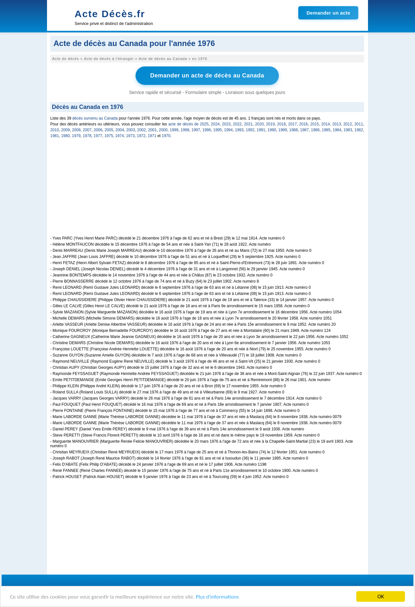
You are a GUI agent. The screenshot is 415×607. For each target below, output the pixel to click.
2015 (314, 124)
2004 (119, 130)
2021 (248, 124)
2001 (152, 130)
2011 (358, 124)
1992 (250, 130)
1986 (315, 130)
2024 (215, 124)
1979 (76, 136)
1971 (152, 136)
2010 (54, 130)
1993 (239, 130)
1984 (337, 130)
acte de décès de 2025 (188, 124)
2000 (163, 130)
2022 (237, 124)
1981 (54, 136)
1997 (196, 130)
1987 (304, 130)
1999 (174, 130)
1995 (217, 130)
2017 (292, 124)
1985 (326, 130)
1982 (358, 130)
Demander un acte (328, 13)
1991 (261, 130)
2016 (303, 124)
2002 (141, 130)
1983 (348, 130)
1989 (283, 130)
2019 (270, 124)
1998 (185, 130)
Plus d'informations (217, 597)
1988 (293, 130)
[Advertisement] (207, 190)
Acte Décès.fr (110, 13)
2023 (226, 124)
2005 (109, 130)
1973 (130, 136)
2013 (336, 124)
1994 (228, 130)
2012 (347, 124)
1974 (119, 136)
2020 (259, 124)
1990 (271, 130)
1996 (206, 130)
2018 (281, 124)
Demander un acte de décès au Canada (207, 75)
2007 (87, 130)
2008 (76, 130)
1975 (108, 136)
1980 (65, 136)
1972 (141, 136)
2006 (98, 130)
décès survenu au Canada (95, 118)
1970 (166, 136)
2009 (65, 130)
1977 (98, 136)
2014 (325, 124)
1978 (87, 136)
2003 (130, 130)
